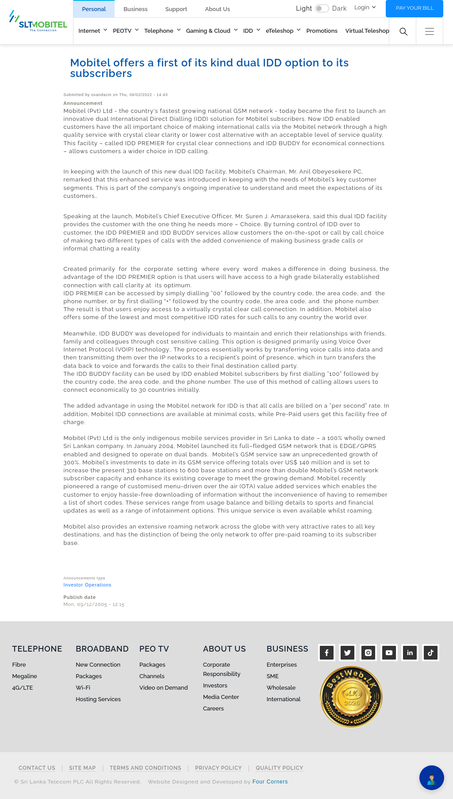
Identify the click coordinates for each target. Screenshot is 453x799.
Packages (89, 676)
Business (135, 9)
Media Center (221, 697)
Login (361, 7)
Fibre (19, 664)
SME (273, 676)
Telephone (158, 30)
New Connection (98, 664)
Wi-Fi (83, 687)
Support (176, 9)
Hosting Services (98, 699)
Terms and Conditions (145, 768)
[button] (429, 30)
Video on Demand (163, 687)
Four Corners (270, 782)
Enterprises (282, 664)
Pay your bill (415, 8)
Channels (152, 676)
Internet (89, 30)
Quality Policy (279, 768)
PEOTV (122, 30)
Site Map (82, 768)
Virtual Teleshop (367, 30)
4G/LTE (22, 687)
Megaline (24, 676)
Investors (215, 685)
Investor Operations (88, 584)
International (284, 699)
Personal (94, 9)
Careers (213, 708)
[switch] (322, 8)
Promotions (321, 30)
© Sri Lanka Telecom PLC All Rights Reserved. (77, 782)
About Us (217, 9)
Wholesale (281, 687)
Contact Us (37, 768)
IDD (248, 30)
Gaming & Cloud (208, 30)
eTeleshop (280, 30)
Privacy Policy (218, 768)
